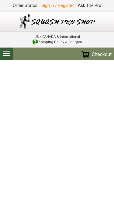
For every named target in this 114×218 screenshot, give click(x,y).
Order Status (25, 5)
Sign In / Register (57, 5)
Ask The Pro (89, 5)
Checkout (96, 54)
